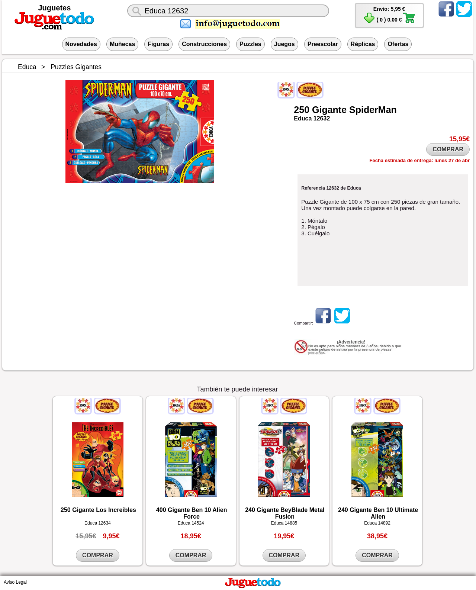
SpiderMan (373, 109)
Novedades (81, 44)
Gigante (329, 109)
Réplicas (363, 44)
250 (301, 109)
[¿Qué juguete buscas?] (228, 10)
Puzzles (250, 44)
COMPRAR (447, 149)
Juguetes (54, 8)
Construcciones (204, 44)
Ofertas (397, 44)
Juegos (284, 44)
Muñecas (122, 44)
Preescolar (323, 44)
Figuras (158, 44)
